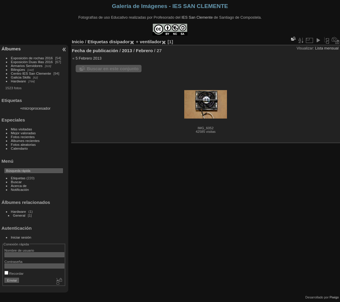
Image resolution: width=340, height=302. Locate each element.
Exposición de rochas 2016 (32, 58)
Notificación (20, 189)
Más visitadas (21, 129)
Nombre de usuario (19, 250)
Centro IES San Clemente (31, 73)
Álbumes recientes (25, 141)
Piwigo (334, 297)
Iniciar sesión (21, 237)
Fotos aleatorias (23, 144)
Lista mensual (327, 48)
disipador (119, 41)
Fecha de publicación (95, 50)
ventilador (150, 41)
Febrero (144, 50)
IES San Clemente (197, 17)
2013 (127, 50)
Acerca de (19, 186)
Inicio (78, 41)
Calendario (19, 148)
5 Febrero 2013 (89, 58)
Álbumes (11, 48)
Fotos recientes (23, 137)
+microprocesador (35, 108)
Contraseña (13, 261)
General (19, 215)
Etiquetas (18, 178)
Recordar (14, 273)
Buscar (16, 182)
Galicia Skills (21, 77)
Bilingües (18, 69)
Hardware (18, 81)
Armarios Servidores (27, 66)
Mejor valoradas (23, 133)
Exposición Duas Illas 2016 (32, 62)
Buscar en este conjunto (113, 68)
